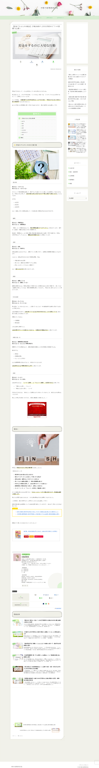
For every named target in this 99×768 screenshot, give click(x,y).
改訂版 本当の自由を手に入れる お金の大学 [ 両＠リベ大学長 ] (40, 529)
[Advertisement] (37, 76)
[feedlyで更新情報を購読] (25, 583)
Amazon (31, 534)
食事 (23, 123)
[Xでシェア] (20, 62)
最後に (22, 135)
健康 (23, 125)
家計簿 (23, 118)
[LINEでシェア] (45, 62)
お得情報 (72, 175)
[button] (54, 62)
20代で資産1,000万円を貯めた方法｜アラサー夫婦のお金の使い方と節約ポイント (37, 509)
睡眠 (23, 120)
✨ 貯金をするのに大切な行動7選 (28, 115)
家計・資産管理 (74, 172)
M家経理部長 (25, 555)
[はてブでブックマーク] (37, 62)
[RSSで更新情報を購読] (27, 583)
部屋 (23, 132)
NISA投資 (24, 127)
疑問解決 (72, 179)
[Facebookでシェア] (29, 62)
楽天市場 (26, 534)
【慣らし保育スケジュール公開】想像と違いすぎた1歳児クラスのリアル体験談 (77, 76)
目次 (36, 110)
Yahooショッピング (39, 535)
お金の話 (15, 589)
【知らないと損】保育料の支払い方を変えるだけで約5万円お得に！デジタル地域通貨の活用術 (77, 106)
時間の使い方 (25, 130)
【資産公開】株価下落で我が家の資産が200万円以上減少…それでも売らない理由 (77, 99)
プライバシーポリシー (83, 764)
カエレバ (28, 532)
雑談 (71, 183)
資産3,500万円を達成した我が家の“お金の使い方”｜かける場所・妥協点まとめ (77, 84)
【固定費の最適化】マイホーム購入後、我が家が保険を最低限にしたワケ (77, 91)
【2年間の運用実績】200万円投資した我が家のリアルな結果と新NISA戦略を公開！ (38, 512)
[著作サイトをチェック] (23, 583)
